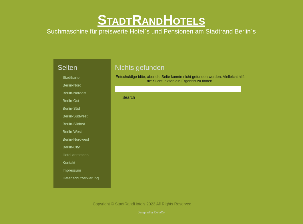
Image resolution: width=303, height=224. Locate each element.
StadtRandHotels (151, 19)
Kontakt (69, 162)
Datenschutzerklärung (81, 178)
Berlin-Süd (71, 108)
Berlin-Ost (71, 101)
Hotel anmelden (76, 155)
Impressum (72, 170)
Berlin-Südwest (75, 116)
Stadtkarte (71, 77)
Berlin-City (71, 147)
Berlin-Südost (74, 124)
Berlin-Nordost (74, 93)
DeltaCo (159, 212)
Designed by (145, 212)
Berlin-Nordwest (76, 139)
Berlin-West (72, 131)
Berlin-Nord (72, 85)
